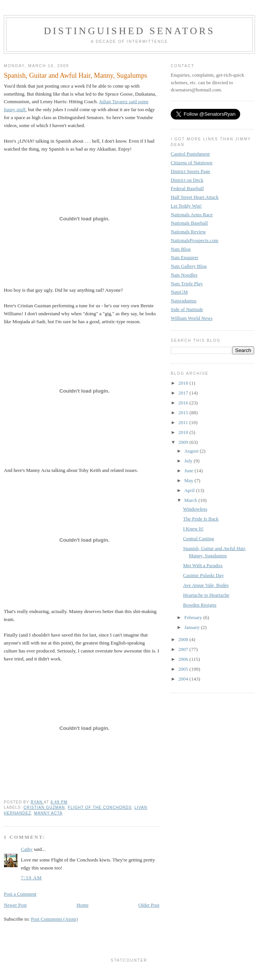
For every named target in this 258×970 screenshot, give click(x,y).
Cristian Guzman (44, 807)
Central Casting (198, 538)
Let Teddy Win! (186, 206)
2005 (183, 669)
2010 (183, 432)
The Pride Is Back (201, 519)
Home (83, 905)
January (192, 627)
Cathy (27, 849)
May (189, 480)
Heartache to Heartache (206, 595)
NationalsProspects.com (194, 240)
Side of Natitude (187, 309)
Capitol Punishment (190, 154)
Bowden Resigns (199, 605)
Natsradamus (184, 300)
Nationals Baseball (189, 223)
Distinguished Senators (129, 30)
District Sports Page (190, 171)
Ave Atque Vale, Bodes (205, 585)
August (192, 451)
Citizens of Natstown (191, 162)
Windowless (195, 509)
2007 (183, 649)
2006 (183, 659)
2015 (183, 412)
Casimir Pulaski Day (203, 575)
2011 (183, 422)
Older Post (148, 905)
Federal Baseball (187, 188)
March (191, 500)
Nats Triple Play (187, 283)
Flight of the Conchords (100, 807)
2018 (183, 383)
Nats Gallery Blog (189, 266)
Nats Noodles (184, 275)
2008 (183, 639)
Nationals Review (188, 231)
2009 (183, 442)
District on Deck (187, 180)
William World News (191, 318)
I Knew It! (193, 528)
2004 (183, 679)
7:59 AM (31, 877)
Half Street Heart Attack (195, 197)
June (189, 470)
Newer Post (15, 905)
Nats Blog (180, 249)
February (193, 617)
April (190, 490)
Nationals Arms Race (191, 214)
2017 (183, 393)
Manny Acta (48, 813)
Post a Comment (20, 894)
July (189, 461)
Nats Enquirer (184, 257)
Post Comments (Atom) (54, 919)
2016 (183, 403)
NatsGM (179, 292)
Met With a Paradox (202, 565)
